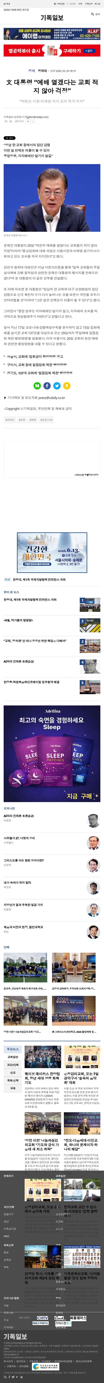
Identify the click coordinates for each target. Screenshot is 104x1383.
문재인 (10, 420)
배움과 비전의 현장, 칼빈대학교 (23, 927)
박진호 (7, 887)
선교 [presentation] (13, 1072)
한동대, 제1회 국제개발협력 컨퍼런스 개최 (39, 580)
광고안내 (20, 1361)
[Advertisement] (52, 505)
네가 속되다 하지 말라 (17, 883)
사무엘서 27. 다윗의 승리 (19, 838)
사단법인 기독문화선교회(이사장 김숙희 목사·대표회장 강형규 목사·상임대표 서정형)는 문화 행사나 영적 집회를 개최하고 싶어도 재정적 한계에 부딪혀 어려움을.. (81, 1296)
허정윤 (7, 820)
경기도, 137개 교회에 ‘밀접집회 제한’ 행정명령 (39, 373)
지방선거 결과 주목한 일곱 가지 (23, 905)
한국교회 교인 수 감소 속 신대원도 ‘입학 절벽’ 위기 (81, 1211)
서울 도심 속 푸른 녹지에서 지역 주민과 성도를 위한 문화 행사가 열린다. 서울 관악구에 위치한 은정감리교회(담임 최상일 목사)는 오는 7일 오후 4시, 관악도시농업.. (82, 1096)
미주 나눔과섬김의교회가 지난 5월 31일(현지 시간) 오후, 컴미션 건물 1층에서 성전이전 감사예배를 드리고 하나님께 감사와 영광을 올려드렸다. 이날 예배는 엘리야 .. (42, 1164)
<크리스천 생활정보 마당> (86, 474)
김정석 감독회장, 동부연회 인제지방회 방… (73, 988)
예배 (33, 420)
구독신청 (89, 3)
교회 (22, 420)
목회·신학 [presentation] (12, 1080)
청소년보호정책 (84, 1361)
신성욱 (7, 865)
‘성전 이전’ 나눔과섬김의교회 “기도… (22, 1031)
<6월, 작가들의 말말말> (18, 620)
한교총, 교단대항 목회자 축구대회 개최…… (25, 988)
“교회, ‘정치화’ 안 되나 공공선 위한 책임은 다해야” (35, 641)
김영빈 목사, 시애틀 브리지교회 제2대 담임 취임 (42, 1278)
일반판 (73, 3)
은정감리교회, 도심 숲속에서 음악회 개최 (43, 1209)
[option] (28, 972)
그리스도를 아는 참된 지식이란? (24, 860)
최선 (6, 931)
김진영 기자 (20, 117)
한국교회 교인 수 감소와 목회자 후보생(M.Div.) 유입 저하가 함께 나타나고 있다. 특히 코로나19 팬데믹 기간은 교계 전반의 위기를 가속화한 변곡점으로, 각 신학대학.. (81, 1231)
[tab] (13, 1057)
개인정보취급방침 (63, 1361)
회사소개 (8, 1361)
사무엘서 (9, 842)
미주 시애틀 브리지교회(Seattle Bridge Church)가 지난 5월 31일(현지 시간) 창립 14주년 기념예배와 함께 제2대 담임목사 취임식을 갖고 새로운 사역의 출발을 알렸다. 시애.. (42, 1297)
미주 (80, 3)
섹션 (7, 4)
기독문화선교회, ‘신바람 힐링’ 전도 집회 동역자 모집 (82, 1278)
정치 (31, 71)
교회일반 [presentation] (12, 1057)
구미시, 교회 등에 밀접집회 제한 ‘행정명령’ (37, 365)
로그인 (97, 3)
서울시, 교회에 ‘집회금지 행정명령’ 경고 (35, 356)
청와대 (42, 71)
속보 (7, 580)
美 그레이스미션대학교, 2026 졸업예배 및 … (74, 1031)
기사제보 (46, 1361)
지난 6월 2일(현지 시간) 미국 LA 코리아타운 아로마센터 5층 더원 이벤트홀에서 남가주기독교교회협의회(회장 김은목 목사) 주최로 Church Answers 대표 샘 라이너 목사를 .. (81, 1164)
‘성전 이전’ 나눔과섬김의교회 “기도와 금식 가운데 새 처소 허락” (42, 1145)
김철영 (7, 909)
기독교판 (61, 3)
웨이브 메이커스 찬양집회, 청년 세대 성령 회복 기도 (42, 1078)
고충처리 (11, 1366)
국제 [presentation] (13, 1088)
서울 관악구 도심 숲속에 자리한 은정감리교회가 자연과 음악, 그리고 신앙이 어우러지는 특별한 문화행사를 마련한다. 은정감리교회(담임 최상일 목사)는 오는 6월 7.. (43, 1226)
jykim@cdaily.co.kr (38, 117)
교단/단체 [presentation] (12, 1065)
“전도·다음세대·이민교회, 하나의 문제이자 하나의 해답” (80, 1145)
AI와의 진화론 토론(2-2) (19, 662)
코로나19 (47, 420)
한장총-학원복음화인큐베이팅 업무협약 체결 (31, 682)
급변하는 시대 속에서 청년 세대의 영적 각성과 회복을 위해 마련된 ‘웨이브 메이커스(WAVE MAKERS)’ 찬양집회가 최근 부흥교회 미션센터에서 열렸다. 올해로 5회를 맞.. (42, 1097)
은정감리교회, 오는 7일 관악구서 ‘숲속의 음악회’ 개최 (81, 1078)
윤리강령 (23, 1366)
